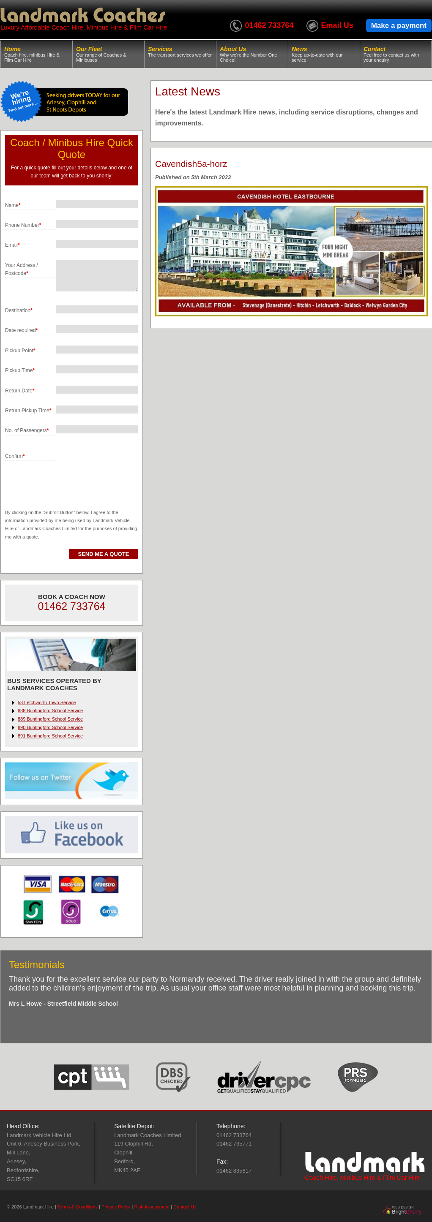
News (324, 54)
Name (13, 205)
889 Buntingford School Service (50, 718)
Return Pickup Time (28, 411)
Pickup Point (20, 351)
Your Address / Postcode (21, 269)
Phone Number (23, 225)
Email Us (337, 25)
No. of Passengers (27, 430)
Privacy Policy (115, 1206)
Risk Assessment (152, 1206)
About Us (252, 54)
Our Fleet (108, 54)
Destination (19, 310)
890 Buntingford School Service (50, 727)
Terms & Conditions (77, 1206)
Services (180, 51)
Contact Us (184, 1206)
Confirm (15, 456)
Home (36, 54)
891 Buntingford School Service (50, 735)
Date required (21, 330)
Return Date (19, 391)
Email (12, 245)
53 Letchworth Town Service (47, 702)
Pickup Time (20, 370)
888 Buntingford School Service (50, 710)
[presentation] (69, 477)
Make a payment (399, 26)
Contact (396, 54)
